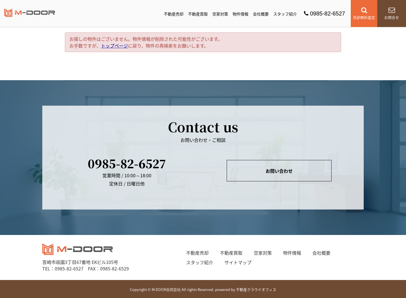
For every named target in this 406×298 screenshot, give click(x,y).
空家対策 (220, 14)
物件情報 (240, 14)
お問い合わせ (279, 170)
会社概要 (261, 14)
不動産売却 (174, 14)
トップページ (114, 45)
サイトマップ (237, 262)
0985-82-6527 (324, 13)
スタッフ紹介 (285, 14)
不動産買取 (198, 14)
